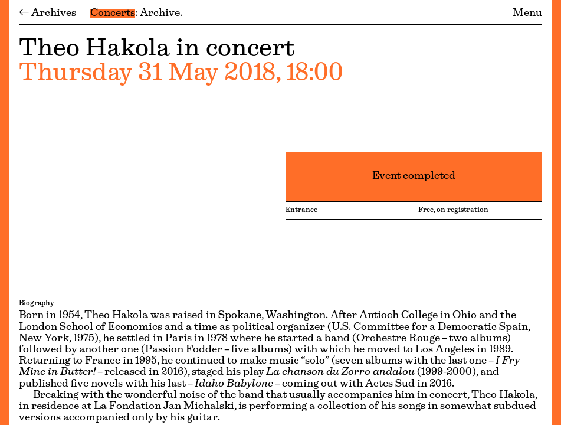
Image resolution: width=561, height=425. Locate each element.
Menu (527, 13)
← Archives (47, 13)
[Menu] (4, 212)
